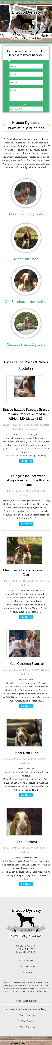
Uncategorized (30, 429)
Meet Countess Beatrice (26, 663)
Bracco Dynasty (19, 1042)
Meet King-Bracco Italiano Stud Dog (27, 1009)
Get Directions (27, 966)
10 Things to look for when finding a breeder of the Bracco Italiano (26, 480)
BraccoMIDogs (13, 425)
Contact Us (27, 960)
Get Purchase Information (26, 302)
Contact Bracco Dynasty (26, 345)
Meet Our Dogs (26, 259)
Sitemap (27, 972)
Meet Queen (27, 1021)
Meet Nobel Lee (26, 753)
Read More (26, 461)
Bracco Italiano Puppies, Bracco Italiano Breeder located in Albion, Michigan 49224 (26, 414)
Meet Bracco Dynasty (26, 214)
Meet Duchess (26, 842)
